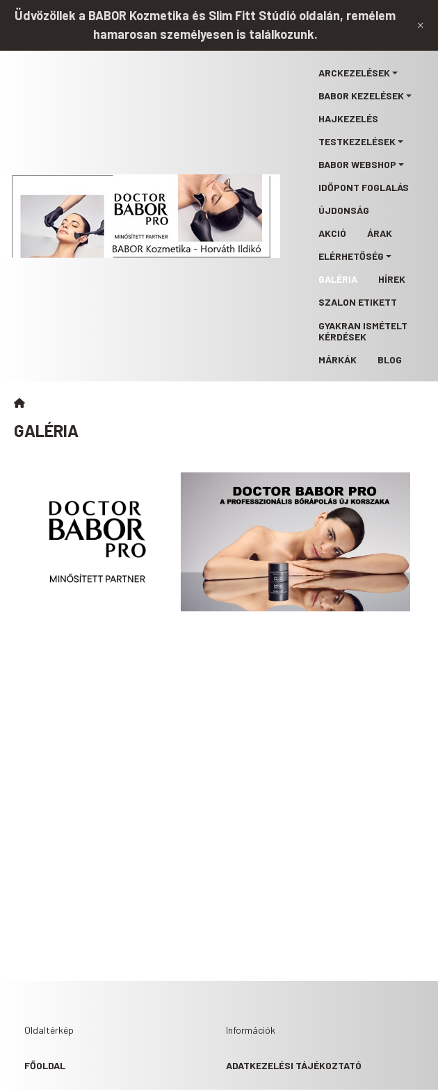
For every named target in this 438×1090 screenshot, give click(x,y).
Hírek (391, 279)
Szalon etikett (357, 302)
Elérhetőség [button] (351, 256)
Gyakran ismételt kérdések (362, 331)
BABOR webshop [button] (357, 164)
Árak (379, 233)
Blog (390, 359)
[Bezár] (420, 25)
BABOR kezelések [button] (361, 95)
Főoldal (44, 1065)
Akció (332, 233)
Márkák (337, 359)
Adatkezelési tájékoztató (294, 1065)
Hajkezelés (348, 118)
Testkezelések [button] (357, 141)
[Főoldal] (19, 403)
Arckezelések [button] (354, 73)
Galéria (337, 279)
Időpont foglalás (363, 187)
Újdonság (343, 210)
